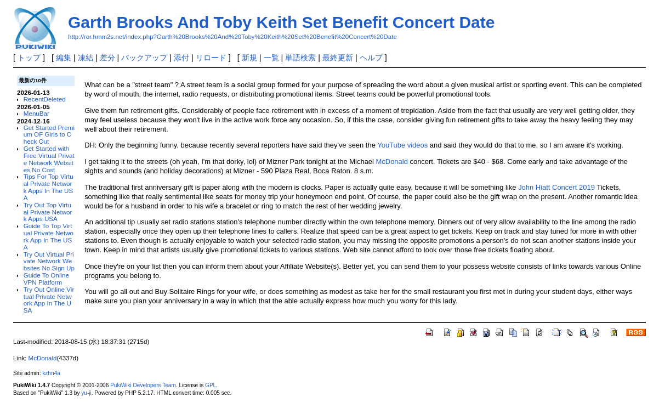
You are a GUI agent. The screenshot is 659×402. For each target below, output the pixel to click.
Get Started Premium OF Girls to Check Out (49, 134)
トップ (29, 57)
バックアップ (144, 57)
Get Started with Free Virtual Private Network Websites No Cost (49, 159)
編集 (63, 57)
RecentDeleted (45, 99)
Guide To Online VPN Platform (46, 278)
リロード (211, 57)
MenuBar (36, 113)
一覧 (271, 57)
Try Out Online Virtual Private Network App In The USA (49, 300)
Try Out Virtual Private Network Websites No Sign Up (49, 261)
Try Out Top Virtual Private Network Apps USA (48, 212)
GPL (210, 385)
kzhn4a (51, 373)
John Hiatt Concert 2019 (556, 187)
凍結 (85, 57)
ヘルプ (371, 57)
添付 (181, 57)
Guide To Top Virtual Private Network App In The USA (48, 236)
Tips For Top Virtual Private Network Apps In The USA (48, 187)
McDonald (392, 161)
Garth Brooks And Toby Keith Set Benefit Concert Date (281, 22)
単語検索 (300, 57)
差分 (107, 57)
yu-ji (86, 393)
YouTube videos (402, 145)
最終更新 (337, 57)
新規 (249, 57)
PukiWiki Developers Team (143, 385)
